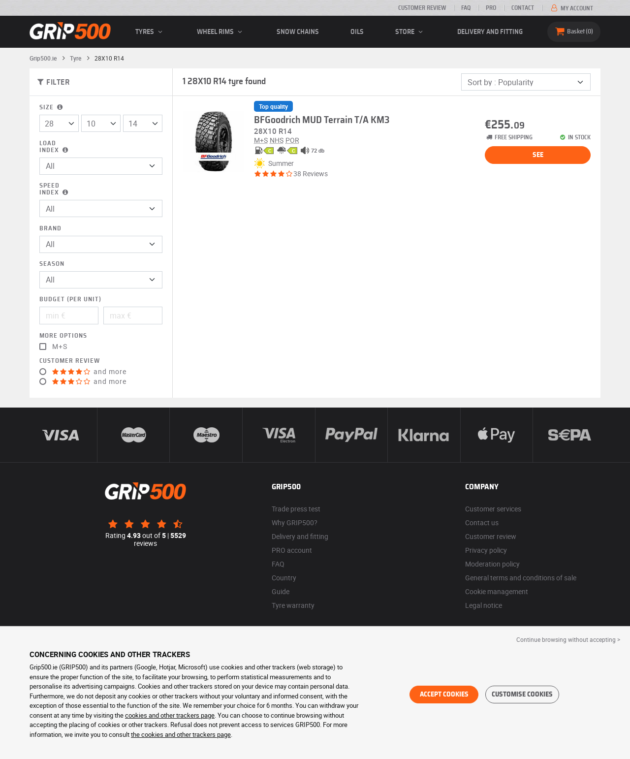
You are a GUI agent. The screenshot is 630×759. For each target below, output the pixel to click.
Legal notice (483, 605)
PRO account (292, 550)
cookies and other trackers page (170, 715)
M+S (59, 346)
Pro (491, 8)
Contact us (482, 522)
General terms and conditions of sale (520, 577)
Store (410, 32)
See (538, 155)
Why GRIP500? (294, 522)
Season (51, 264)
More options (63, 336)
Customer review (422, 8)
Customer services (493, 508)
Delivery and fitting (490, 32)
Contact (522, 8)
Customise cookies (522, 694)
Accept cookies (444, 694)
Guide (280, 591)
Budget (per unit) (70, 299)
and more (89, 371)
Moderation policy (492, 564)
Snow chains (298, 32)
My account (571, 8)
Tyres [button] (150, 32)
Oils (357, 32)
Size (51, 107)
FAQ (466, 8)
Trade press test (296, 508)
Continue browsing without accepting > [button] (568, 639)
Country (284, 577)
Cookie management (496, 591)
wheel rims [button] (221, 32)
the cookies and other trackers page (181, 734)
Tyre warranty (293, 605)
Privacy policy (486, 550)
